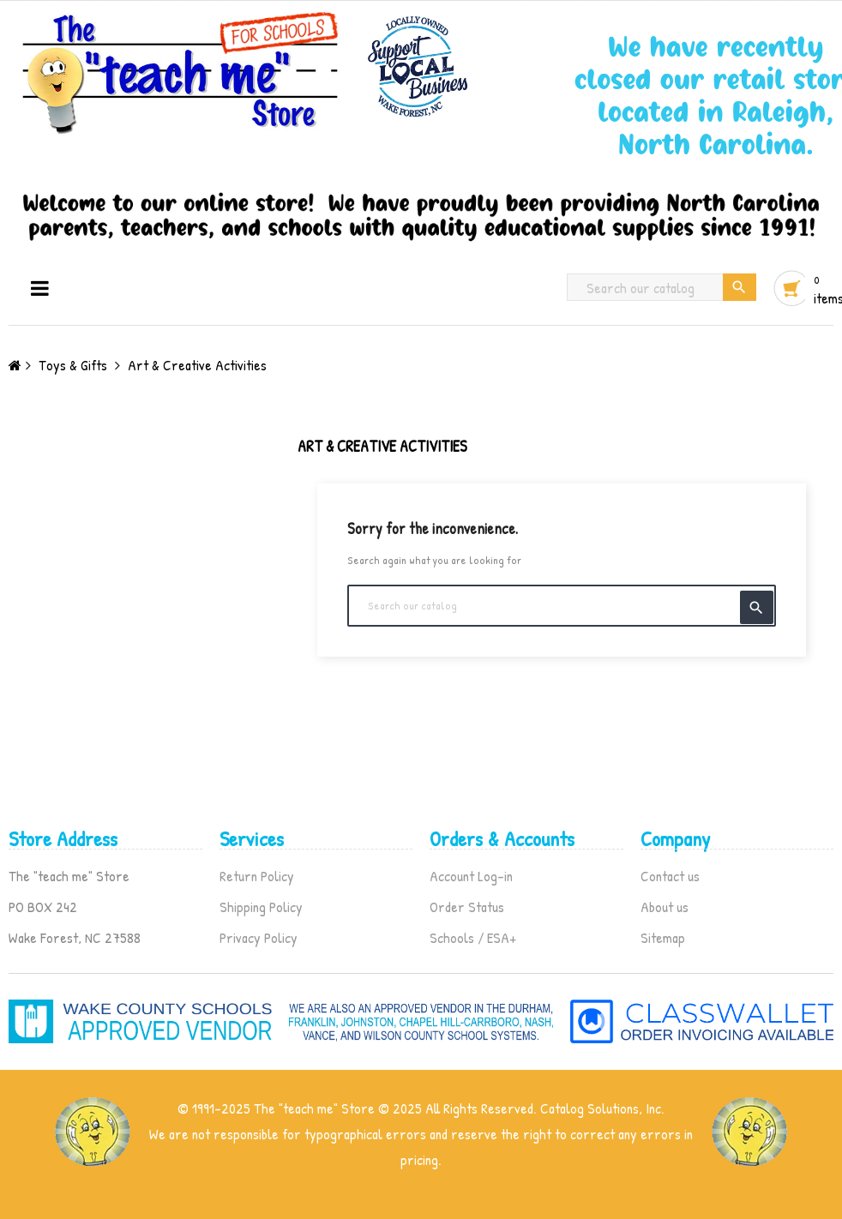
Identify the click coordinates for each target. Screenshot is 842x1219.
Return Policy (257, 876)
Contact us (670, 876)
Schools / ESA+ (473, 937)
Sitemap (663, 937)
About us (665, 906)
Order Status (467, 906)
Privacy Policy (259, 937)
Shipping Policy (261, 906)
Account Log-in (471, 876)
